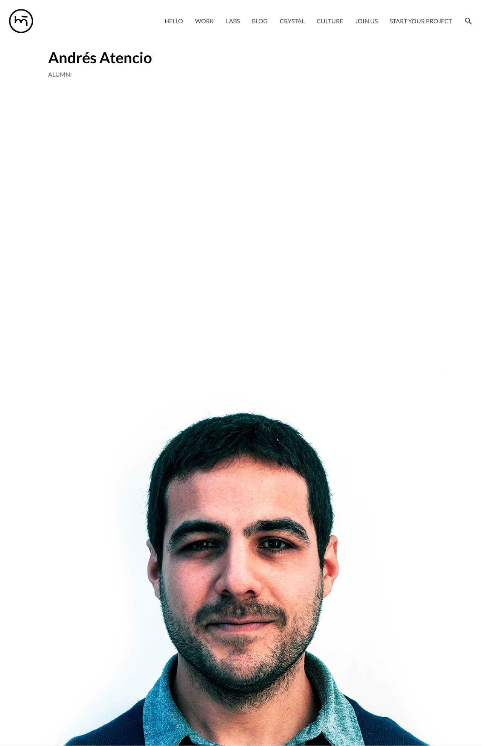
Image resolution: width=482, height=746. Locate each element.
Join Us (366, 20)
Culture (330, 20)
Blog (260, 20)
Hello (174, 20)
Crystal (292, 20)
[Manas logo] (21, 21)
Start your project (421, 20)
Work (204, 20)
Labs (233, 20)
